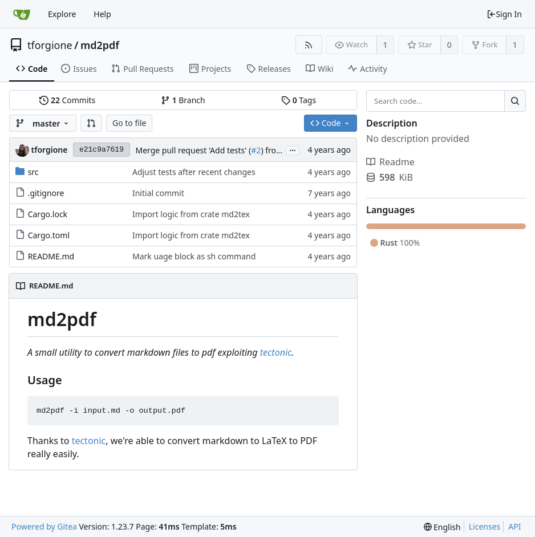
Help (102, 14)
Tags (298, 100)
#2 (256, 150)
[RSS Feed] (308, 44)
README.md (51, 256)
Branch (183, 100)
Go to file (129, 122)
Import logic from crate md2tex (191, 214)
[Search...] (515, 101)
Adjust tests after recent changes (194, 171)
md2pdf (99, 45)
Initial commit (158, 193)
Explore (62, 14)
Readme (390, 162)
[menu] (442, 527)
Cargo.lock (47, 214)
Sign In (504, 14)
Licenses (485, 526)
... (292, 149)
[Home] (22, 14)
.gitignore (46, 193)
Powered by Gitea (44, 526)
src (33, 171)
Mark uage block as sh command (194, 256)
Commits (67, 100)
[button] (91, 123)
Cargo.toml (49, 235)
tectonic (276, 352)
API (514, 526)
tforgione (49, 45)
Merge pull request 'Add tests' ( (193, 150)
